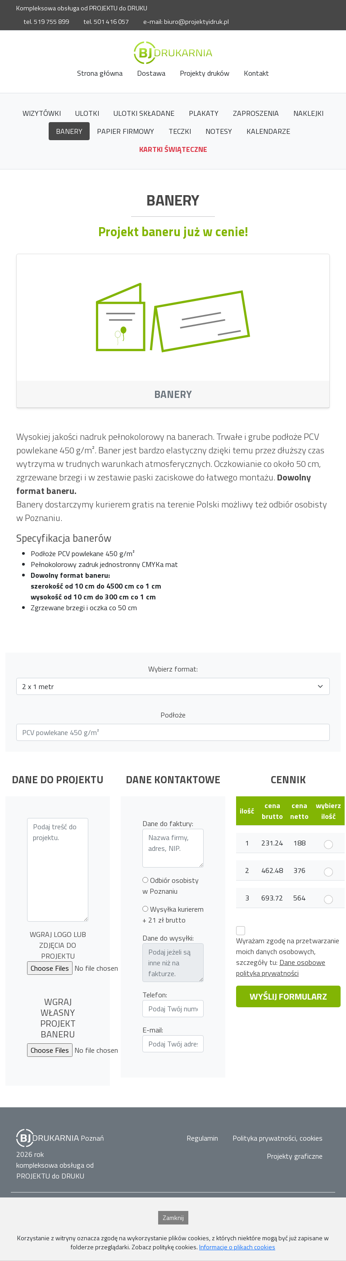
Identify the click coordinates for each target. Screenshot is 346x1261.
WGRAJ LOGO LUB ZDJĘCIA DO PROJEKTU (58, 945)
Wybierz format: (173, 668)
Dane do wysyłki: (168, 937)
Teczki (179, 131)
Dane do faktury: (167, 823)
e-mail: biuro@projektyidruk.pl (186, 22)
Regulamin (202, 1138)
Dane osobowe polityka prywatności (280, 967)
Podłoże (173, 714)
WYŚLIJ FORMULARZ (288, 996)
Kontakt (256, 73)
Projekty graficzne (295, 1156)
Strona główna (100, 73)
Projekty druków (204, 73)
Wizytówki (42, 113)
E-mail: (152, 1029)
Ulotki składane (144, 113)
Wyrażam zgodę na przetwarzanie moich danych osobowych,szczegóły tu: (287, 956)
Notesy (218, 131)
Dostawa (151, 73)
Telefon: (154, 994)
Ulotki (87, 113)
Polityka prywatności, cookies (277, 1138)
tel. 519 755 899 (46, 22)
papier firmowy (125, 131)
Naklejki (308, 113)
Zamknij (173, 1217)
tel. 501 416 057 (106, 22)
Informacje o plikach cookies (237, 1247)
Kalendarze (268, 131)
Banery (69, 131)
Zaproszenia (256, 113)
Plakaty (204, 113)
